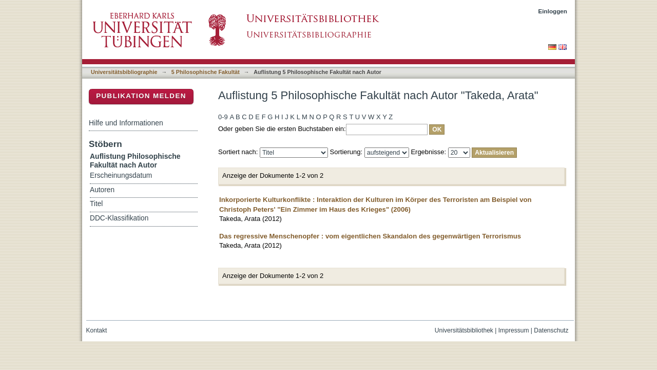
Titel (96, 204)
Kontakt (96, 330)
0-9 (223, 117)
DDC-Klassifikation (119, 218)
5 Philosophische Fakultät (205, 72)
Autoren (102, 190)
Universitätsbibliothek (464, 330)
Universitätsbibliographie (124, 72)
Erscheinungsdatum (121, 175)
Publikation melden (141, 96)
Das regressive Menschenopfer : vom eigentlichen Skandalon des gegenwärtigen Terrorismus (370, 236)
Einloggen (553, 11)
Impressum (513, 330)
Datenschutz (551, 330)
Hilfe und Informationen (126, 123)
